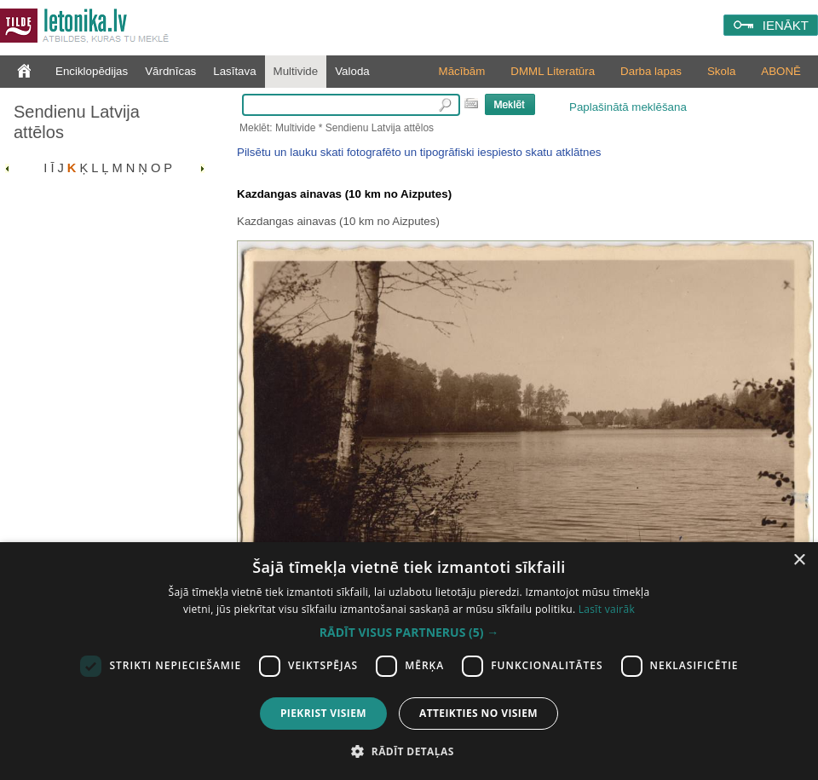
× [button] (798, 560)
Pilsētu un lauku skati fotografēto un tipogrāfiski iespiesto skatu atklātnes (419, 152)
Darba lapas (651, 71)
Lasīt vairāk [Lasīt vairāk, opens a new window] (607, 609)
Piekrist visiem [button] (323, 713)
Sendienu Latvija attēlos (77, 122)
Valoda (352, 71)
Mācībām (462, 71)
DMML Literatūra (552, 71)
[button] (409, 632)
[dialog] (409, 661)
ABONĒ (781, 71)
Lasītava (234, 71)
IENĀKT (786, 25)
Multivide (296, 71)
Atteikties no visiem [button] (478, 713)
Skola (721, 71)
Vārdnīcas (170, 71)
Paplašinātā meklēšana (628, 107)
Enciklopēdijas (91, 71)
